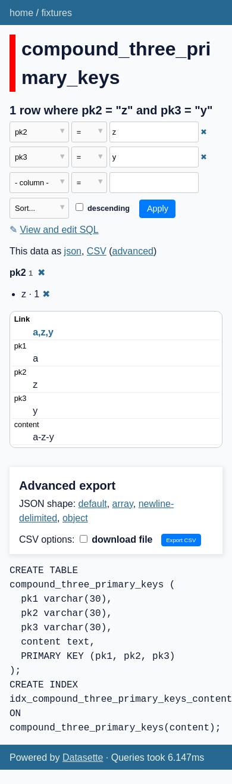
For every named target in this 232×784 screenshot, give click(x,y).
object (75, 518)
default (93, 504)
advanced (132, 251)
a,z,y (43, 332)
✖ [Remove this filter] (203, 131)
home (21, 13)
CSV (96, 251)
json (72, 251)
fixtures (56, 13)
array (122, 504)
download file (116, 539)
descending (103, 208)
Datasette (82, 757)
